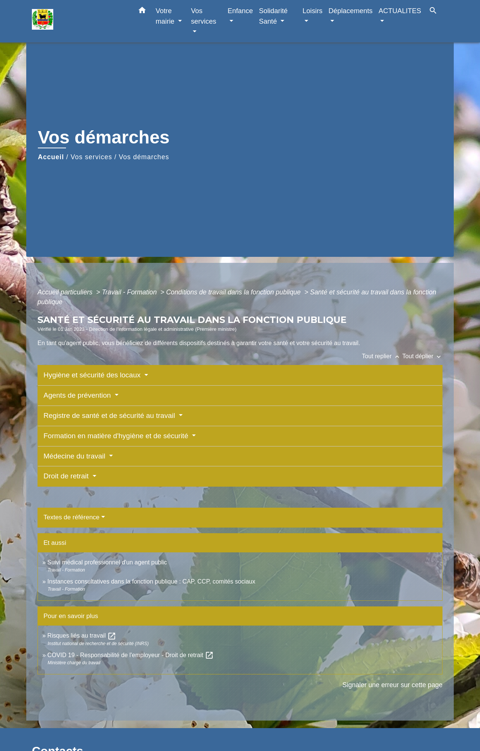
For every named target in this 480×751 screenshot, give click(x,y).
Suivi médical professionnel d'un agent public (107, 562)
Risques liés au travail (81, 635)
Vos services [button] (203, 16)
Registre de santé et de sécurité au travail (110, 415)
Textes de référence (71, 517)
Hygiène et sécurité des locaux (93, 375)
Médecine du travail (75, 456)
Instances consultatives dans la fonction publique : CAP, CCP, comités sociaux (151, 581)
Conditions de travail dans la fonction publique (234, 292)
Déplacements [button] (350, 11)
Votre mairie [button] (166, 16)
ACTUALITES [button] (400, 11)
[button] (142, 12)
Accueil (51, 157)
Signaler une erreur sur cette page (392, 685)
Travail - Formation (130, 292)
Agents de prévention (78, 395)
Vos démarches (144, 157)
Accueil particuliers (66, 292)
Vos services (91, 157)
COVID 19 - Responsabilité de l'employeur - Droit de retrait (130, 655)
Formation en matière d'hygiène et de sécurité (117, 436)
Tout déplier (422, 356)
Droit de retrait (67, 476)
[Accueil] (79, 21)
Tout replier (382, 356)
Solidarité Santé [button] (273, 16)
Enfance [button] (240, 11)
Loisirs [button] (312, 11)
